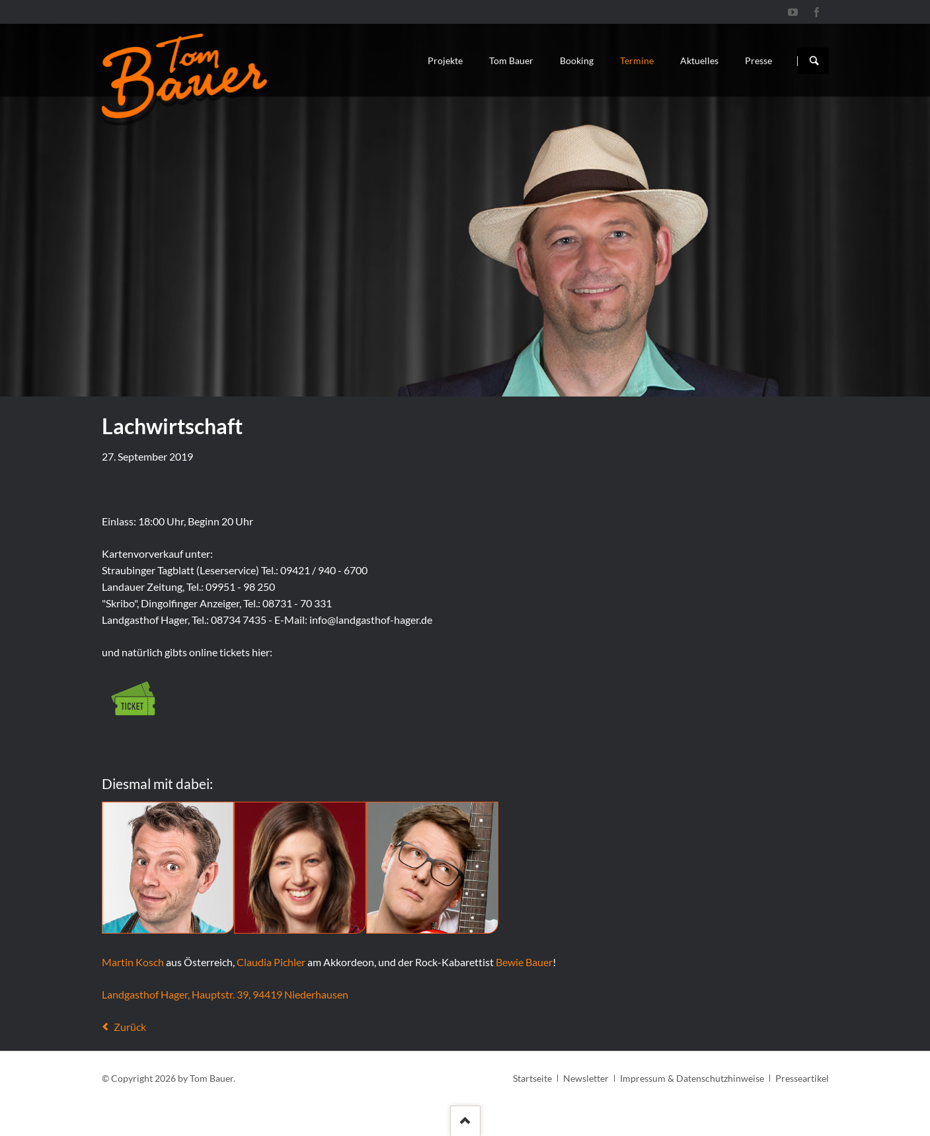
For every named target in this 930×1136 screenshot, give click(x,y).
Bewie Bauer (524, 962)
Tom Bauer (511, 60)
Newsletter (586, 1078)
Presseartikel (802, 1078)
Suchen (814, 61)
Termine (637, 60)
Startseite (532, 1078)
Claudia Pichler (271, 962)
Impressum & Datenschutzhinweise (692, 1078)
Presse (758, 60)
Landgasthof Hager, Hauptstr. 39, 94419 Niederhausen (225, 994)
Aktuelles (699, 60)
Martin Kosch (133, 962)
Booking (577, 60)
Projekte (445, 60)
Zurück (130, 1026)
